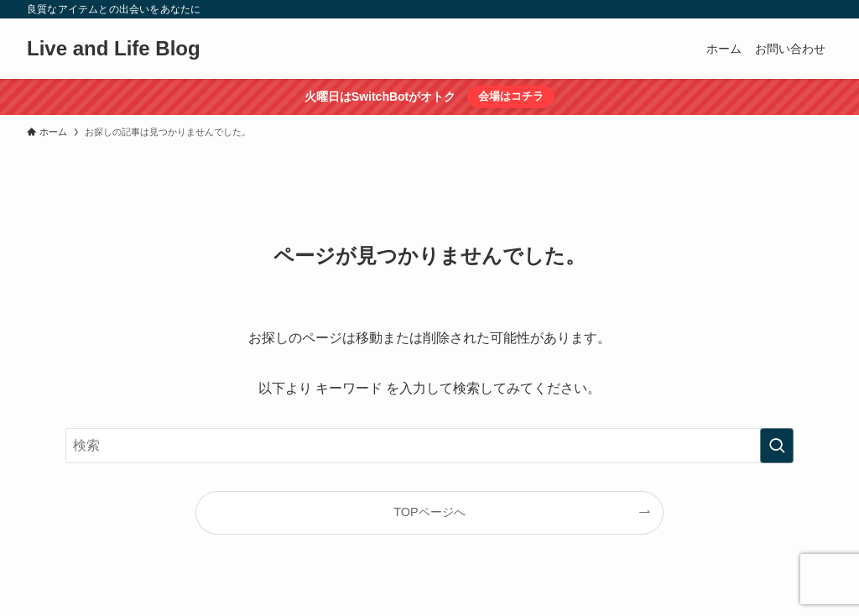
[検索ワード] (429, 445)
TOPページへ (429, 512)
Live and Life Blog (113, 49)
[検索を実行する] (777, 445)
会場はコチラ (511, 96)
